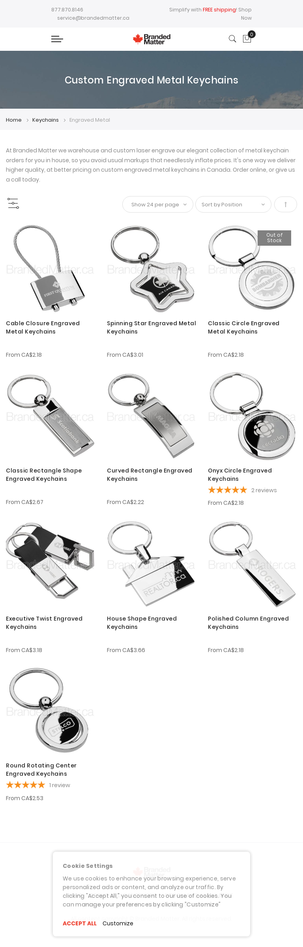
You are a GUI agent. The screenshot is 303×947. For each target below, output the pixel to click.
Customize (118, 923)
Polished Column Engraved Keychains (248, 623)
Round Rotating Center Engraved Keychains (41, 770)
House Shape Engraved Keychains (142, 623)
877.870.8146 (67, 9)
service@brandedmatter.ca (93, 18)
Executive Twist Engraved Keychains (44, 623)
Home (14, 120)
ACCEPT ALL (80, 923)
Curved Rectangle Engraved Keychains (150, 475)
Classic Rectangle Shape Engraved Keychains (44, 475)
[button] (17, 233)
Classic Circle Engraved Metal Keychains (244, 327)
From (24, 355)
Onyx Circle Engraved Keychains (240, 475)
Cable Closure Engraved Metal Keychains (43, 327)
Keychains (46, 120)
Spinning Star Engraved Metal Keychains (151, 327)
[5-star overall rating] (252, 491)
